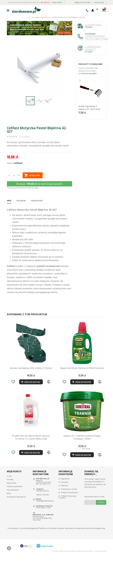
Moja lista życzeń (82, 2)
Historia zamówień (14, 494)
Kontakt (10, 487)
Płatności (64, 493)
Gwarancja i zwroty (69, 496)
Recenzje (21, 200)
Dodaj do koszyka (81, 462)
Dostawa (64, 490)
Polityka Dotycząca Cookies (67, 504)
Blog (8, 501)
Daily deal (69, 1)
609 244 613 (45, 2)
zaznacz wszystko (89, 73)
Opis (9, 200)
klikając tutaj (100, 536)
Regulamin (65, 486)
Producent (37, 200)
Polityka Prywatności (69, 500)
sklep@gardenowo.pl (45, 508)
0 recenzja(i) (24, 136)
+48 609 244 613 (42, 498)
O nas (9, 483)
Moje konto (57, 2)
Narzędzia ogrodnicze (41, 17)
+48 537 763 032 (42, 502)
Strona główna (29, 17)
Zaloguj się (99, 2)
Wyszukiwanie (13, 497)
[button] (69, 43)
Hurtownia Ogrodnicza (16, 504)
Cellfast (18, 163)
